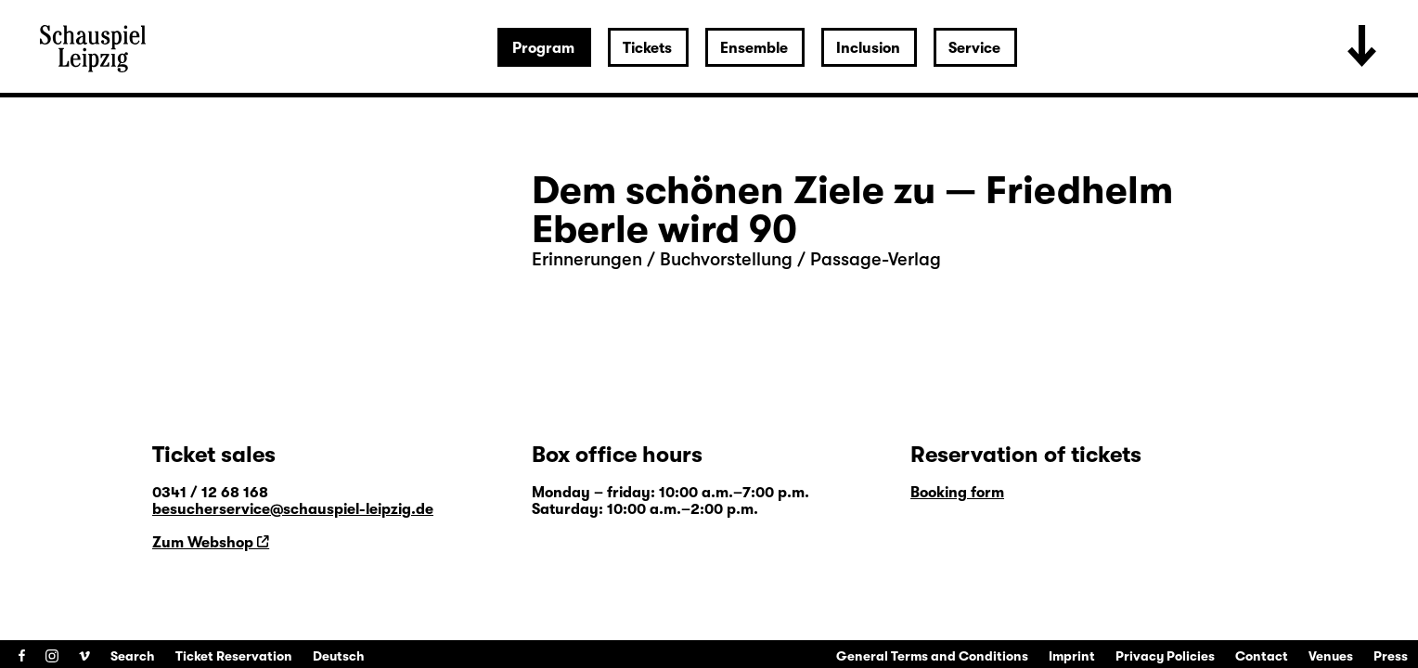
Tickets (647, 48)
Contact (1261, 656)
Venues (1330, 656)
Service (974, 48)
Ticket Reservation (233, 656)
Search (132, 656)
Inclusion (868, 48)
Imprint (1072, 656)
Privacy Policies (1165, 656)
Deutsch (339, 656)
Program (543, 48)
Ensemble (754, 48)
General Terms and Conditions (932, 656)
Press (1390, 656)
